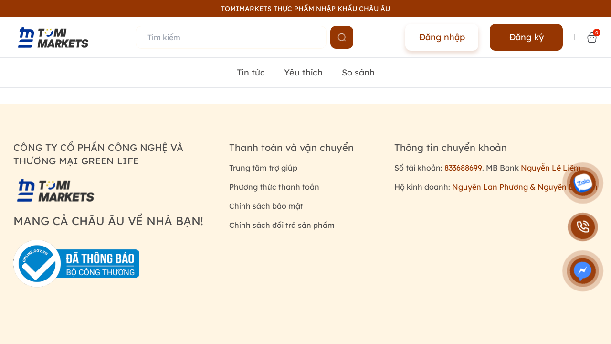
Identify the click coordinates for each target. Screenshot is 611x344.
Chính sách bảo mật (266, 206)
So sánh (358, 72)
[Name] (341, 37)
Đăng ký (526, 37)
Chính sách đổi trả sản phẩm (282, 225)
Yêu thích (303, 72)
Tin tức (251, 72)
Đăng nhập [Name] (442, 37)
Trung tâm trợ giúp (263, 167)
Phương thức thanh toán (274, 187)
